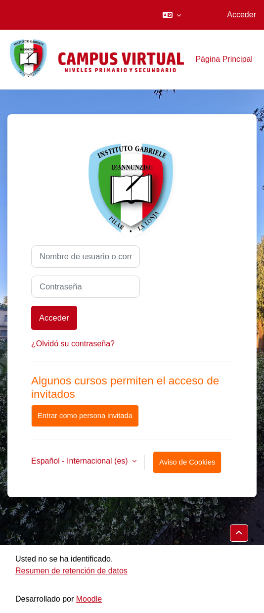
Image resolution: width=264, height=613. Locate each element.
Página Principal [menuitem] (224, 59)
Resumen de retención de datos (71, 570)
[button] (172, 15)
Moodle (89, 599)
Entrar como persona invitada (85, 416)
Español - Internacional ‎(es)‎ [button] (80, 461)
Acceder (241, 14)
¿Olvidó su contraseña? (73, 343)
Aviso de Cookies (187, 462)
